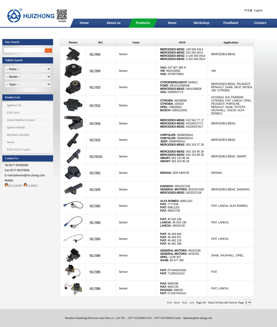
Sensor (11, 142)
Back (177, 302)
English (258, 10)
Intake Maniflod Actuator (21, 120)
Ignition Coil (14, 105)
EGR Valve (13, 112)
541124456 (13, 185)
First (169, 302)
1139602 (31, 185)
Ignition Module (16, 127)
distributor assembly (18, 134)
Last (191, 302)
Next (184, 302)
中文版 (248, 10)
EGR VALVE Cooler (18, 149)
